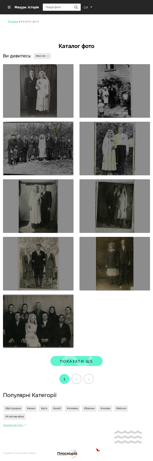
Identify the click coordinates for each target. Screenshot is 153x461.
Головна (13, 21)
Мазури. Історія (27, 7)
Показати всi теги (13, 425)
